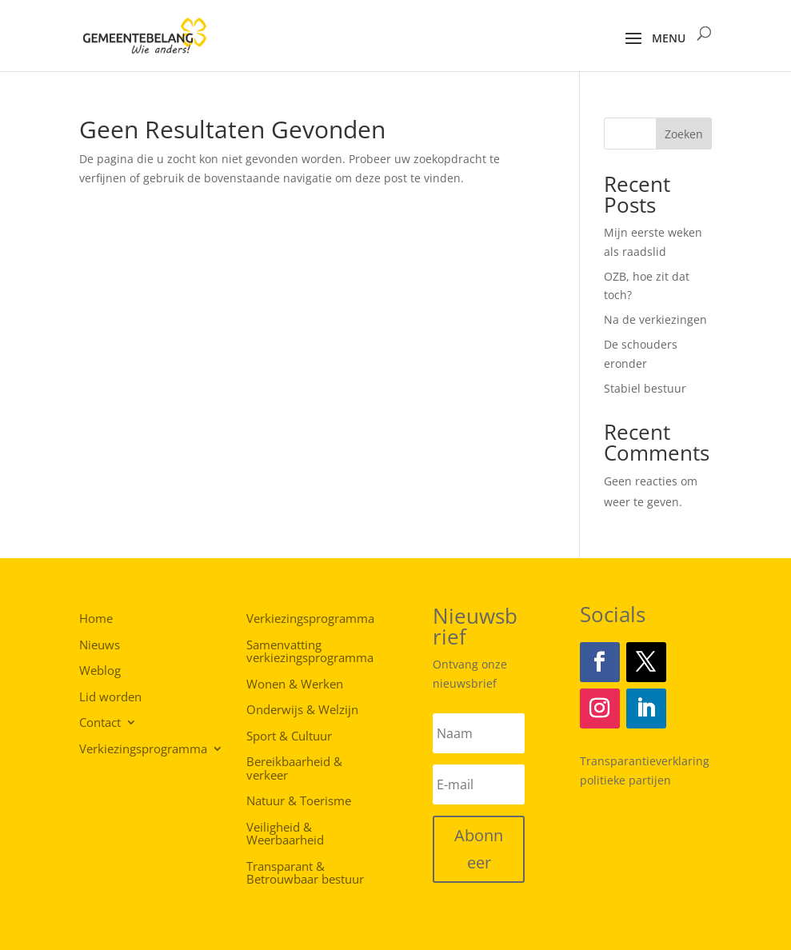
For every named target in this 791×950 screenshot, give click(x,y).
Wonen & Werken (294, 684)
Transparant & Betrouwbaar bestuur (305, 874)
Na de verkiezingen (655, 319)
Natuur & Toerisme (298, 801)
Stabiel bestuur (645, 388)
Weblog (100, 669)
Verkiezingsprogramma (143, 748)
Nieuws (99, 644)
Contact (100, 721)
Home (96, 617)
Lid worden (110, 696)
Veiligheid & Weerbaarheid (285, 834)
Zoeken (684, 134)
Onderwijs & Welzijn (302, 710)
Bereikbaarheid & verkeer (294, 769)
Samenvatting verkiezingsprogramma (310, 652)
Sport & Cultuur (289, 736)
